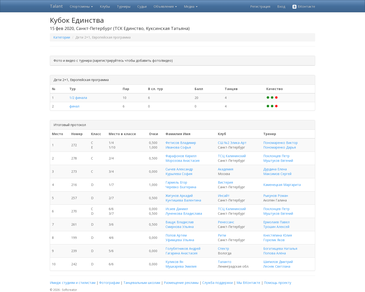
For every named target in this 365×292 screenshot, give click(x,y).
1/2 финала (78, 97)
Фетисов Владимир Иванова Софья (181, 144)
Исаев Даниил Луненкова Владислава (184, 211)
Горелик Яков (274, 240)
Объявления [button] (165, 6)
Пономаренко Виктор (280, 142)
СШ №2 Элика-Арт (232, 142)
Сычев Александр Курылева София (179, 171)
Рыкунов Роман (275, 195)
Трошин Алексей (276, 226)
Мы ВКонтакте (248, 282)
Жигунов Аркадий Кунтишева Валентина (183, 197)
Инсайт (224, 195)
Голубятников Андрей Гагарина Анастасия (183, 250)
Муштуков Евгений (278, 160)
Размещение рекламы (181, 282)
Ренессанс (226, 222)
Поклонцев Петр (276, 156)
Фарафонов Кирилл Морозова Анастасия (182, 158)
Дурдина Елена (275, 169)
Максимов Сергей (277, 174)
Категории (61, 37)
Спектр (223, 248)
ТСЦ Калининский (232, 156)
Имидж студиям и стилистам (72, 282)
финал (74, 106)
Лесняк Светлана (276, 266)
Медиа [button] (191, 6)
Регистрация (260, 6)
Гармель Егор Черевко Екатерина (181, 184)
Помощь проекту (277, 282)
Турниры (123, 6)
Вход (281, 6)
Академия (225, 169)
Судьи (142, 6)
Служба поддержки (217, 282)
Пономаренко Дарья (279, 147)
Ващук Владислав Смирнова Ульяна (180, 224)
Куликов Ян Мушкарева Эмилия (181, 264)
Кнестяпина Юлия (277, 235)
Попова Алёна (274, 253)
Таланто (224, 262)
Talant (56, 6)
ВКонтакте (303, 6)
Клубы (105, 6)
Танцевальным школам (141, 282)
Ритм (222, 235)
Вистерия (225, 182)
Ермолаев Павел (276, 222)
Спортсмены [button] (81, 6)
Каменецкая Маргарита (282, 184)
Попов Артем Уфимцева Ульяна (180, 237)
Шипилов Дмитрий (278, 262)
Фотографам (109, 282)
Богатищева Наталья (280, 248)
